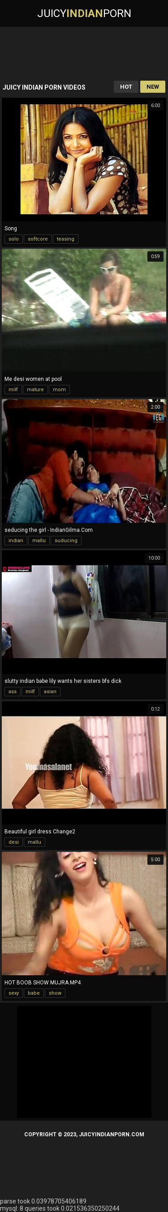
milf (13, 389)
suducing (66, 540)
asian (50, 691)
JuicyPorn (84, 13)
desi (14, 842)
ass (13, 691)
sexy (14, 993)
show (55, 993)
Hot (126, 86)
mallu (39, 540)
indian (16, 540)
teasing (65, 239)
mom (59, 389)
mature (35, 389)
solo (14, 239)
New (152, 86)
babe (34, 993)
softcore (38, 239)
